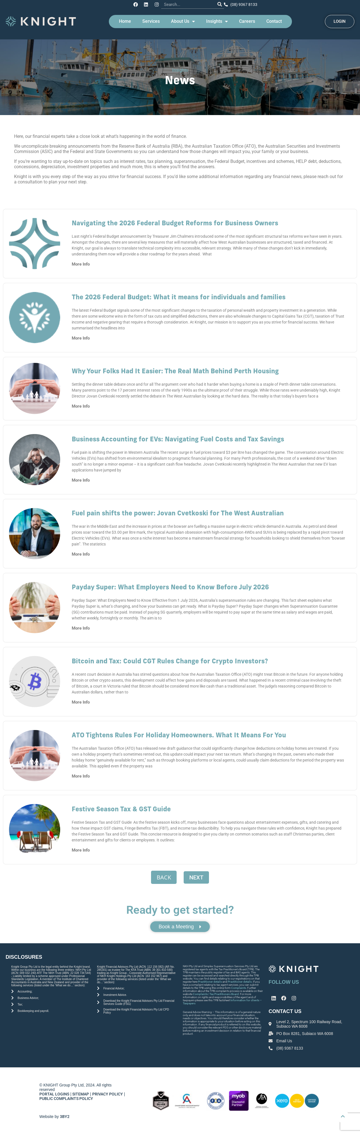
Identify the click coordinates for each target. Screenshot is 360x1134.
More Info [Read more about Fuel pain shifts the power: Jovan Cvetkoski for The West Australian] (81, 553)
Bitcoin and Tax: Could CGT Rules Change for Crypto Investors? (170, 661)
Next (196, 876)
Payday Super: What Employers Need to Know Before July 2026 (170, 587)
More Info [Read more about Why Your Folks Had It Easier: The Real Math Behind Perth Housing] (81, 405)
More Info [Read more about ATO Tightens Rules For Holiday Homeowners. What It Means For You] (81, 775)
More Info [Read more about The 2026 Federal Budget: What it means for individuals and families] (81, 337)
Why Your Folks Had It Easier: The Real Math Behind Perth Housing (175, 371)
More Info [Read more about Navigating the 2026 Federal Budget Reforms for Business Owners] (81, 263)
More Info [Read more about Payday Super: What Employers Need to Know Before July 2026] (81, 627)
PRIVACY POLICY (107, 1094)
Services (151, 20)
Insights (217, 20)
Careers (247, 20)
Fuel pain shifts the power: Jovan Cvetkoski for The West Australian (178, 513)
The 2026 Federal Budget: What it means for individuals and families (178, 297)
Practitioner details (210, 981)
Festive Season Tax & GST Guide (121, 809)
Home (125, 20)
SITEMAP (80, 1094)
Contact (274, 20)
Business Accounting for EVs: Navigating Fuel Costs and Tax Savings (178, 439)
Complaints (238, 987)
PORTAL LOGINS (54, 1094)
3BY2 (64, 1116)
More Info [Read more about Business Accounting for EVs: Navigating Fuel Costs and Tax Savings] (81, 479)
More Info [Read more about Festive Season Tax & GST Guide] (81, 849)
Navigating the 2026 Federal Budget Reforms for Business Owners (175, 223)
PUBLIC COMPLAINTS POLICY (66, 1098)
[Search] (217, 4)
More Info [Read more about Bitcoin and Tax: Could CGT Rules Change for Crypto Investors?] (81, 701)
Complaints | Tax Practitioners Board (216, 994)
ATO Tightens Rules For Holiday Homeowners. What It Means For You (179, 735)
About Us (183, 20)
